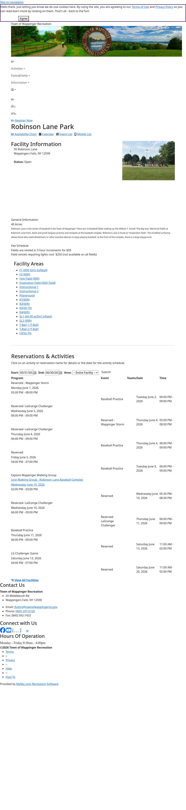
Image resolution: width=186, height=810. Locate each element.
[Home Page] (20, 61)
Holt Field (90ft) (29, 279)
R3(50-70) (25, 308)
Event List (66, 134)
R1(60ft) (24, 300)
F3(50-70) (25, 333)
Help (9, 668)
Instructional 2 (29, 291)
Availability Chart (24, 134)
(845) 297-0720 (25, 611)
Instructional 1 (29, 287)
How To (10, 677)
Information (19, 83)
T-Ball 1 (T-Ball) (29, 325)
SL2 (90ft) (25, 321)
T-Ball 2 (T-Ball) (29, 329)
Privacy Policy (164, 7)
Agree (23, 19)
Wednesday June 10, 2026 (28, 485)
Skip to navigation (11, 2)
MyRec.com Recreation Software (37, 684)
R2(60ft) (24, 304)
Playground (27, 295)
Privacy (10, 660)
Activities (17, 68)
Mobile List (84, 134)
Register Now (23, 120)
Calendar (48, 134)
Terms (10, 652)
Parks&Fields (19, 75)
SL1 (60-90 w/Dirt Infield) (35, 316)
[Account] (20, 89)
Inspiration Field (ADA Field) (37, 283)
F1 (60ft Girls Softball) (33, 270)
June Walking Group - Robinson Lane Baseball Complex (47, 480)
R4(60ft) (24, 312)
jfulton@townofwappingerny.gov (35, 607)
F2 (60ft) (24, 274)
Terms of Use (140, 7)
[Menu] (13, 113)
